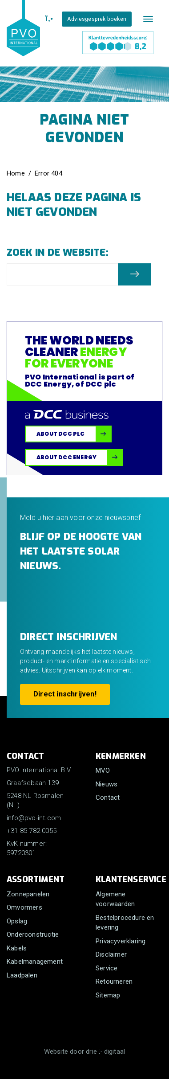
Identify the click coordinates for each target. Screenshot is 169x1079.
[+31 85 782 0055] (48, 19)
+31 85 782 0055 (31, 831)
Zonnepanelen (28, 894)
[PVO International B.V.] (23, 36)
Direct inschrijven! (65, 694)
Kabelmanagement (35, 962)
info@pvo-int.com (34, 818)
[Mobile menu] (148, 19)
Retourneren (114, 981)
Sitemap (108, 995)
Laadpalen (22, 975)
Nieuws (106, 784)
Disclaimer (111, 954)
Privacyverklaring (120, 941)
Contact (108, 797)
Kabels (17, 948)
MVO (103, 770)
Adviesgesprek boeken (96, 19)
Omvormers (24, 907)
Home (16, 173)
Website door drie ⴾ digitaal (84, 1052)
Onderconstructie (33, 934)
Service (106, 968)
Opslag (17, 921)
